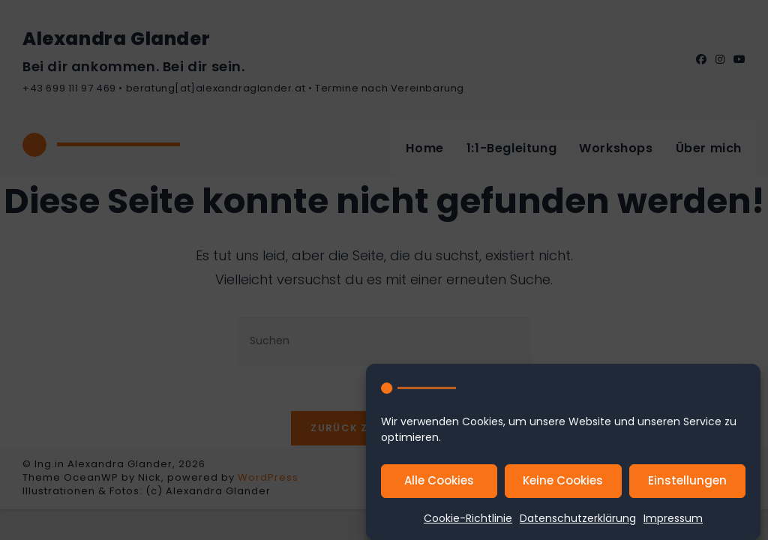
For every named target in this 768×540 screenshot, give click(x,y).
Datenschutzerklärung (578, 519)
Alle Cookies (439, 481)
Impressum (673, 519)
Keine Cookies (563, 481)
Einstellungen (687, 481)
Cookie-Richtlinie (468, 519)
